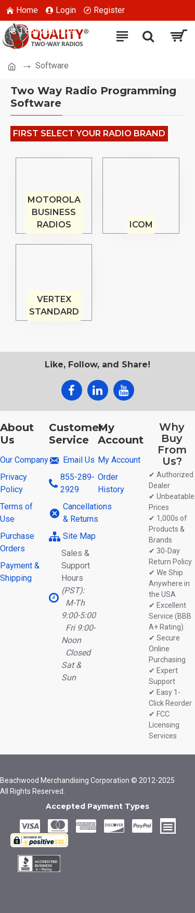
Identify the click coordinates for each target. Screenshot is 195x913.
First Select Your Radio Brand (89, 133)
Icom (141, 225)
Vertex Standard (54, 305)
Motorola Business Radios (54, 212)
